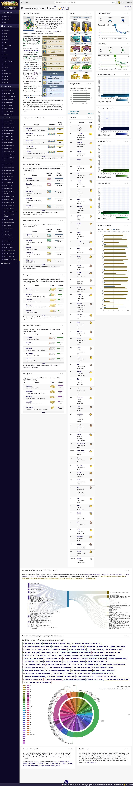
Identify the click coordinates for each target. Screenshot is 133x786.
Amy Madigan (68, 763)
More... (43, 156)
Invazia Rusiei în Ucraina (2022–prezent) (86, 655)
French (78, 256)
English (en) (29, 178)
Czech (78, 166)
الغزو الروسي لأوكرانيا (32, 652)
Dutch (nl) (28, 151)
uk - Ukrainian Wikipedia (9, 241)
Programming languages (9, 61)
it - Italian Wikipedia (8, 164)
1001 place (36, 75)
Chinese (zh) (29, 260)
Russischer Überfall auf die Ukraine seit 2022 (87, 643)
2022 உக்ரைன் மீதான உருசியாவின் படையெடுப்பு (96, 673)
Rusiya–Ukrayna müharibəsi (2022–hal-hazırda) (110, 664)
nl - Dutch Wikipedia (8, 188)
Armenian (79, 303)
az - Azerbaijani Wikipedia (9, 93)
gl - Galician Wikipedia (8, 142)
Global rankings (9, 12)
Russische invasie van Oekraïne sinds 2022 (107, 652)
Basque (79, 232)
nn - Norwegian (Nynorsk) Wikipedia (9, 192)
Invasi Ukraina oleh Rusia (72, 658)
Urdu (78, 522)
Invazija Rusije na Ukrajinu (54, 679)
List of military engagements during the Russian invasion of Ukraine (47, 578)
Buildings (6, 36)
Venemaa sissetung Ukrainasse (34, 670)
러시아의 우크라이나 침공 (34, 661)
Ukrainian (79, 513)
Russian (55, 31)
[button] (58, 13)
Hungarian (79, 294)
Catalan (78, 159)
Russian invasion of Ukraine (42, 25)
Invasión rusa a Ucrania (61, 646)
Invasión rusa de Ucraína (95, 679)
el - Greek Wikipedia (8, 114)
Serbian (79, 472)
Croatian (79, 287)
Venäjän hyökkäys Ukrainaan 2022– (35, 655)
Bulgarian (79, 152)
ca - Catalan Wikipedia (8, 102)
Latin (78, 364)
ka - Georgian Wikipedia (9, 170)
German (79, 181)
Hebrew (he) (29, 146)
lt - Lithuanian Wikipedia (9, 182)
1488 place (32, 79)
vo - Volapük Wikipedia (9, 253)
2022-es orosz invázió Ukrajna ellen (60, 655)
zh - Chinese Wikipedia (9, 256)
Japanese (79, 331)
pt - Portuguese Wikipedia (9, 202)
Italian (78, 322)
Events (5, 48)
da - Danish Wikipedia (8, 108)
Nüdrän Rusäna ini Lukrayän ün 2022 (118, 679)
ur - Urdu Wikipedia (8, 244)
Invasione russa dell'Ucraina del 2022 (55, 649)
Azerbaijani (80, 133)
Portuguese (80, 414)
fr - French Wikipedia (8, 139)
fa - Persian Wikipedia (8, 133)
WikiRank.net (9, 263)
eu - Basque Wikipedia (9, 130)
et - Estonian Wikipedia (9, 127)
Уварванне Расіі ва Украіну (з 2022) (59, 670)
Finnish (78, 249)
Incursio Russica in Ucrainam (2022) (65, 673)
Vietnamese (80, 536)
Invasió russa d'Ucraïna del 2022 (105, 670)
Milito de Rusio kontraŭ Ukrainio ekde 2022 (62, 676)
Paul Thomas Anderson (39, 763)
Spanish (79, 216)
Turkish (78, 505)
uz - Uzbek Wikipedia (8, 247)
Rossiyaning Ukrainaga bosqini (83, 670)
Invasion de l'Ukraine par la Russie (97, 646)
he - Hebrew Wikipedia (9, 145)
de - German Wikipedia (9, 111)
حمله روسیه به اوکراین (96, 649)
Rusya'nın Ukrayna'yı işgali (114, 649)
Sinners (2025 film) (59, 763)
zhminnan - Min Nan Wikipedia (10, 259)
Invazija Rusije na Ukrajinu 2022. (97, 661)
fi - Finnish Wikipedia (8, 136)
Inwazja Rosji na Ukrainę (118, 646)
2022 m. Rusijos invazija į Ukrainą (83, 664)
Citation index (7, 19)
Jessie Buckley (50, 763)
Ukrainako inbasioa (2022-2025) (75, 679)
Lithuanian (79, 371)
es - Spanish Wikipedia (9, 124)
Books (5, 33)
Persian (79, 241)
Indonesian (79, 315)
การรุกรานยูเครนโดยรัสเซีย (103, 667)
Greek (78, 190)
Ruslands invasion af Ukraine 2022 (61, 667)
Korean (78, 357)
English (24, 2)
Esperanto (79, 206)
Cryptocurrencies (7, 45)
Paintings (6, 54)
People (5, 57)
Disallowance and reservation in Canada (73, 112)
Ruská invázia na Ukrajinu (54, 658)
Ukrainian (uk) (29, 141)
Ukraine (98, 574)
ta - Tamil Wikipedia (8, 231)
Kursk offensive (92, 578)
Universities (6, 76)
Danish (78, 173)
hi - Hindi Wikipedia (8, 148)
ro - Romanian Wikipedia (9, 205)
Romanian (79, 425)
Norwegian (79, 397)
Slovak (78, 458)
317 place (35, 60)
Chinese (79, 551)
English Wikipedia (125, 2)
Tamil (78, 487)
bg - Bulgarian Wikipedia (9, 99)
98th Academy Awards (63, 761)
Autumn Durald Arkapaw (29, 765)
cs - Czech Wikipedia (8, 105)
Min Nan (79, 558)
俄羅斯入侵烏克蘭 (78, 646)
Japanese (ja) (29, 353)
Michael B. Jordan (28, 763)
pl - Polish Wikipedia (8, 199)
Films (5, 51)
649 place (27, 42)
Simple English (80, 451)
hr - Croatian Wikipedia (9, 151)
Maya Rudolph (40, 765)
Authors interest (7, 16)
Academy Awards (55, 765)
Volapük (79, 544)
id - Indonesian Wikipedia (9, 161)
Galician (79, 265)
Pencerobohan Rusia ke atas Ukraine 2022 (38, 673)
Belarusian (79, 142)
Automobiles (6, 30)
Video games (7, 79)
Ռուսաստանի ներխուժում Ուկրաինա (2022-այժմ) (97, 676)
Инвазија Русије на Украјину (117, 658)
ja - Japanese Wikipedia (9, 167)
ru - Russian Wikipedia (9, 208)
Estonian (79, 223)
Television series (7, 73)
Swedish (79, 480)
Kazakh (78, 348)
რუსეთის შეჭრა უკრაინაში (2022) (36, 667)
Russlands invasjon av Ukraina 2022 (59, 664)
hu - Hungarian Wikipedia (9, 154)
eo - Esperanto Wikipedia (9, 121)
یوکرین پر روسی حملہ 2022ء (34, 679)
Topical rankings (9, 26)
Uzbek (78, 529)
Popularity (6, 22)
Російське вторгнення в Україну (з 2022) (38, 646)
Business (6, 39)
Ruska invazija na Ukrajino (83, 667)
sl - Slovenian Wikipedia (9, 222)
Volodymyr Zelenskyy (35, 576)
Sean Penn (47, 765)
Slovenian (79, 465)
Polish (78, 406)
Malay (78, 379)
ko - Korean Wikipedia (8, 176)
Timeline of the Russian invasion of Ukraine (110, 576)
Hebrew (79, 272)
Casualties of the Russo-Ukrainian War (111, 574)
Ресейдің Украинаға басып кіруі (35, 676)
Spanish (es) (29, 206)
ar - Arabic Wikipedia (8, 90)
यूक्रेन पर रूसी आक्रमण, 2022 (54, 661)
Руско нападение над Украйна (75, 661)
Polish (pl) (28, 359)
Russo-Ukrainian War (90, 574)
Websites (6, 82)
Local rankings (9, 86)
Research (113, 2)
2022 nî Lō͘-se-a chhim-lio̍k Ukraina (40, 682)
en (55, 6)
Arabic (78, 126)
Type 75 (90, 113)
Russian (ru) (29, 128)
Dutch (78, 388)
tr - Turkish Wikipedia (8, 238)
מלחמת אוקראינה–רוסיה (50, 652)
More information (91, 762)
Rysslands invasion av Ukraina (34, 658)
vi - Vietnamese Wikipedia (9, 250)
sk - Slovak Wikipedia (8, 219)
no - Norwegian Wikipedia (9, 196)
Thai (78, 498)
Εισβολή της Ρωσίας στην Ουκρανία (94, 658)
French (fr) (29, 300)
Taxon (5, 70)
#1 (110, 19)
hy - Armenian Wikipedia (9, 157)
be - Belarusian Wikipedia (9, 96)
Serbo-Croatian (81, 443)
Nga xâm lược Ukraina (108, 655)
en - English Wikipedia (8, 117)
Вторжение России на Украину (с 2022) (57, 643)
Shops (5, 64)
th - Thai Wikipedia (8, 235)
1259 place (32, 56)
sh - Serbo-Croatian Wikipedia (10, 211)
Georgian (79, 338)
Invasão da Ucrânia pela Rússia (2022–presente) (76, 652)
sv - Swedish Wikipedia (9, 228)
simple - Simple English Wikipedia (9, 215)
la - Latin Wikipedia (8, 179)
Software (6, 67)
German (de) (29, 133)
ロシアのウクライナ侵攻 (33, 649)
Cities (5, 42)
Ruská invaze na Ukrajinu (78, 649)
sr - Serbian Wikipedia (8, 225)
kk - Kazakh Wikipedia (8, 173)
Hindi (78, 280)
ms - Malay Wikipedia (8, 185)
